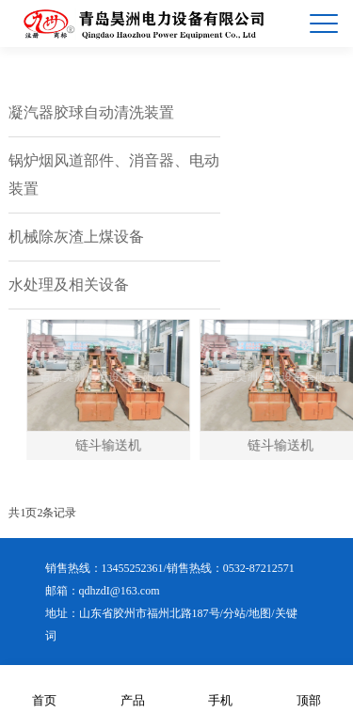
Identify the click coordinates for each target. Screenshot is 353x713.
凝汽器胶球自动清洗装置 (91, 112)
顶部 (309, 688)
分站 (234, 613)
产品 (132, 688)
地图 (260, 613)
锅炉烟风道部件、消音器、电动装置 (113, 174)
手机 (220, 688)
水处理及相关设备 (68, 285)
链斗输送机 (116, 445)
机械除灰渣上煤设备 (76, 237)
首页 (44, 688)
